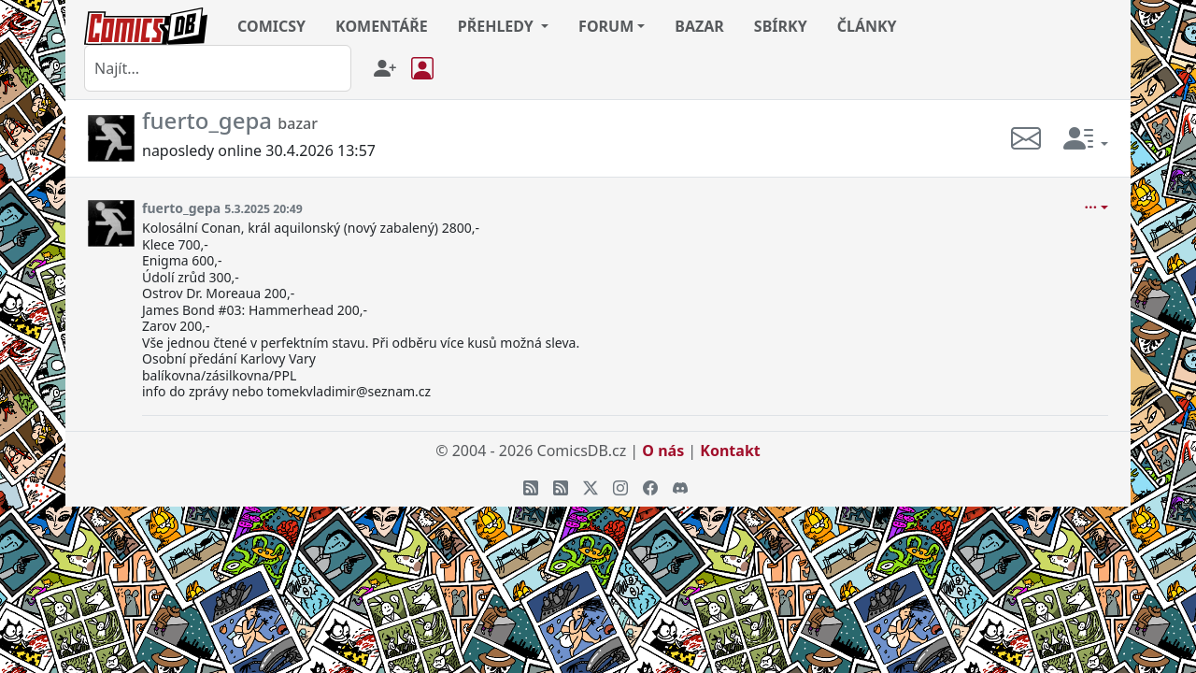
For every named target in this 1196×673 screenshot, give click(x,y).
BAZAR (699, 26)
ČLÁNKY (867, 26)
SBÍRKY (780, 26)
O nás (663, 450)
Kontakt (730, 450)
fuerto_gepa (181, 208)
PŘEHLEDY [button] (497, 26)
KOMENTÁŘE (381, 26)
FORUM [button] (606, 26)
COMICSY (271, 26)
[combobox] (217, 68)
